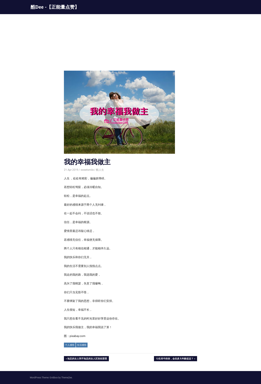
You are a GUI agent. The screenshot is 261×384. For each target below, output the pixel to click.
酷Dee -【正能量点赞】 (55, 7)
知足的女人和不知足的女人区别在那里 (87, 359)
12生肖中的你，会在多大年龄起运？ (174, 359)
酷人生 (100, 169)
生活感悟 (81, 345)
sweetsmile (87, 169)
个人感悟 (69, 345)
